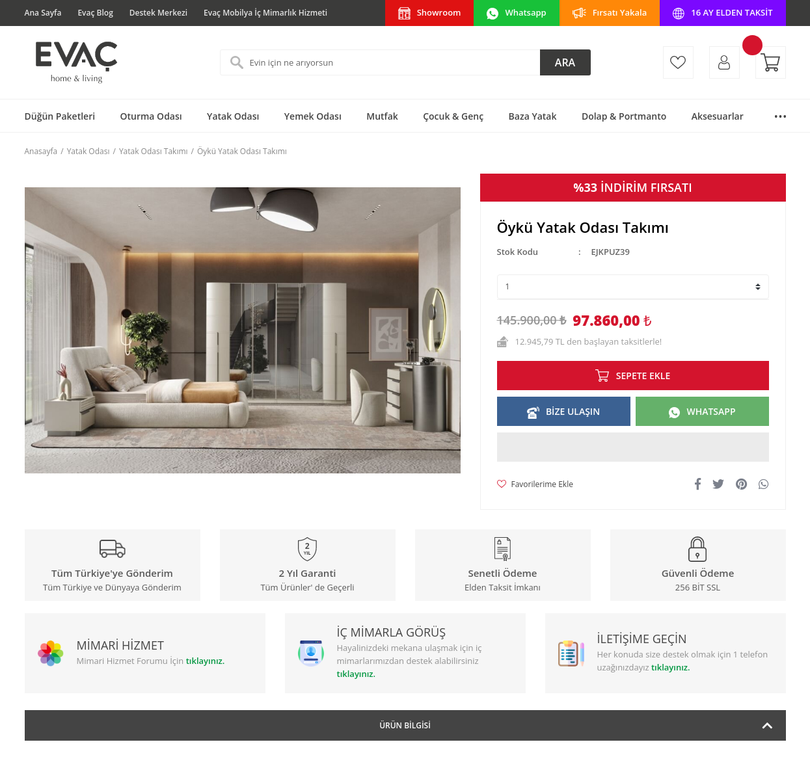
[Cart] (770, 62)
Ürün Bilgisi (405, 725)
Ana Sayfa (43, 12)
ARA (565, 62)
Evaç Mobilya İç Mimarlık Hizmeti (265, 12)
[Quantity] (633, 286)
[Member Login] (724, 62)
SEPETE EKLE (643, 375)
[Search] (405, 62)
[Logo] (75, 62)
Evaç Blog (95, 12)
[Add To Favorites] (535, 484)
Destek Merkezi (158, 12)
